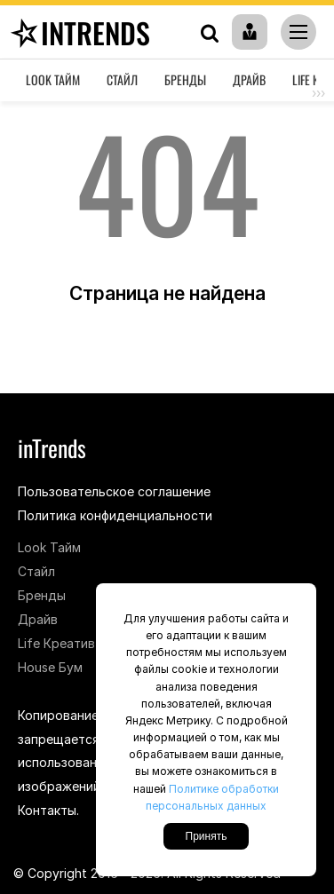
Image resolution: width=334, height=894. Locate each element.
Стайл (122, 79)
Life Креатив (56, 643)
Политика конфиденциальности (115, 515)
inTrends (77, 32)
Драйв (249, 79)
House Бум (50, 667)
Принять (206, 836)
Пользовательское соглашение (114, 491)
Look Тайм (53, 79)
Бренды (185, 79)
